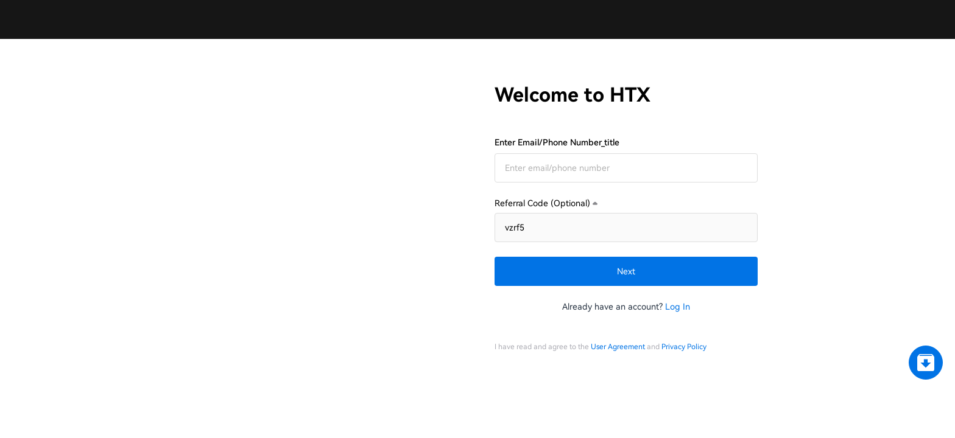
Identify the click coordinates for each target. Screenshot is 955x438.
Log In (677, 274)
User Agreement (618, 389)
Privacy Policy (684, 389)
